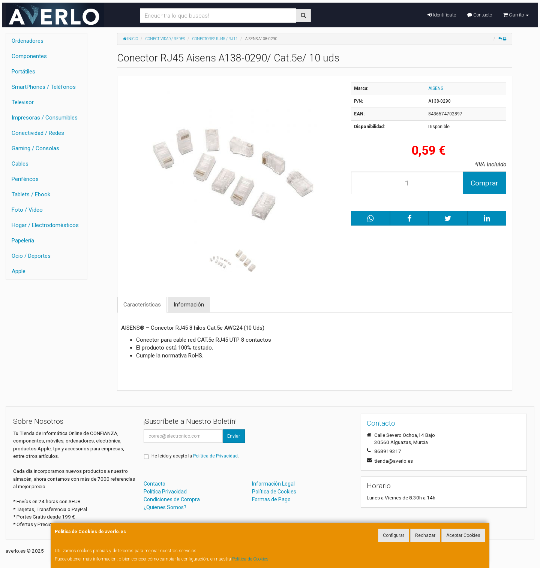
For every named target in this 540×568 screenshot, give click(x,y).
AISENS (435, 88)
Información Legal (273, 484)
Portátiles (23, 71)
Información (189, 304)
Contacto (479, 15)
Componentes (29, 56)
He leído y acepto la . (195, 456)
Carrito (516, 15)
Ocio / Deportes (31, 256)
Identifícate (442, 15)
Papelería (23, 240)
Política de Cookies (250, 559)
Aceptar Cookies (463, 535)
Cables (20, 163)
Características (142, 304)
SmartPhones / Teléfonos (44, 87)
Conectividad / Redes (38, 133)
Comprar (484, 183)
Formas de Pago (271, 499)
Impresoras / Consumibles (45, 117)
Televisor (23, 102)
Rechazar (425, 535)
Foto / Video (27, 209)
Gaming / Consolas (35, 148)
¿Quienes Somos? (165, 507)
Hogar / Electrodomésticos (45, 225)
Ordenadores (28, 40)
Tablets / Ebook (31, 194)
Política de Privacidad (215, 456)
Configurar (393, 535)
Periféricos (25, 179)
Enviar (233, 436)
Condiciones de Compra (172, 499)
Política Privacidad (165, 492)
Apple (19, 271)
